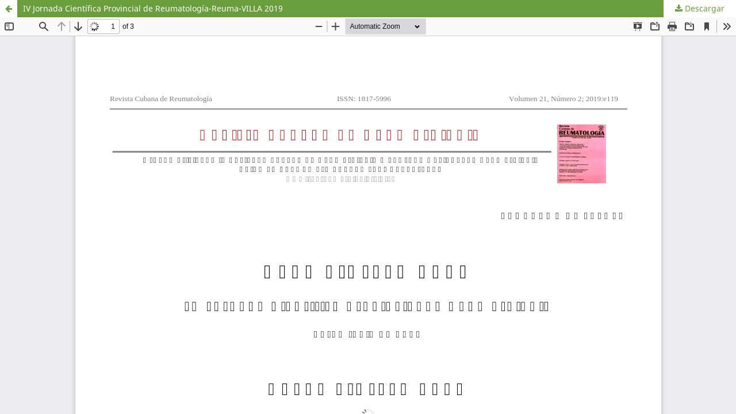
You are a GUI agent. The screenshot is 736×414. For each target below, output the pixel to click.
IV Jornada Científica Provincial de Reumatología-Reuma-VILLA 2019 (153, 8)
